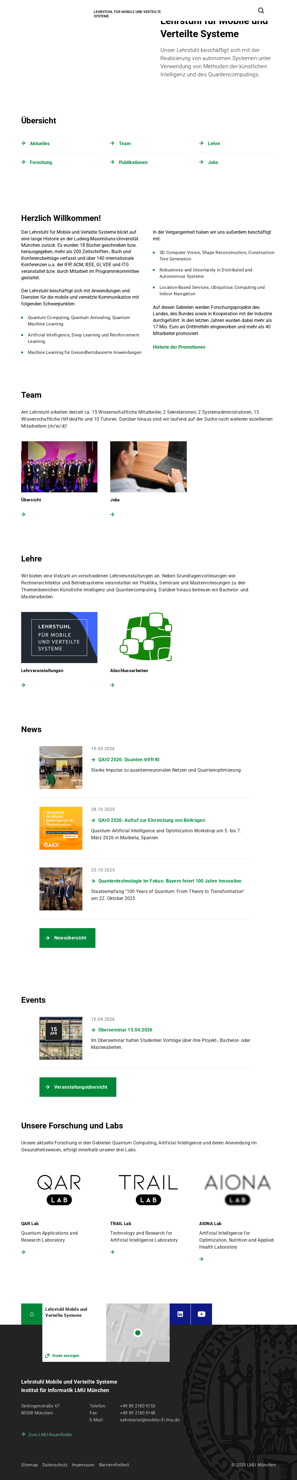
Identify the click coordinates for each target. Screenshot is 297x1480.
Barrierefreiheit (114, 1465)
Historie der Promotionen (179, 347)
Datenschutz (54, 1465)
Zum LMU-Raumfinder (50, 1434)
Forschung (41, 162)
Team (125, 143)
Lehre (214, 143)
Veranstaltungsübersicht (80, 1087)
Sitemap (29, 1465)
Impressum (83, 1465)
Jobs (213, 162)
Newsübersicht (70, 938)
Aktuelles (40, 143)
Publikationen (133, 162)
